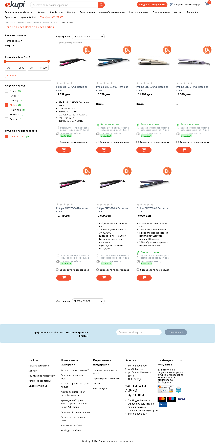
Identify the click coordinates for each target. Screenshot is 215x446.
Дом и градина (161, 12)
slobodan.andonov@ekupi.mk (143, 410)
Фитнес (178, 12)
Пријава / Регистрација (184, 4)
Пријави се (176, 332)
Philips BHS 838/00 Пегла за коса (152, 88)
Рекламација (100, 388)
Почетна (9, 22)
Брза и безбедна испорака (75, 411)
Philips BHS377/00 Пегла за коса (112, 210)
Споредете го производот (72, 141)
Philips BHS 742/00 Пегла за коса (192, 88)
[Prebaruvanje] (101, 5)
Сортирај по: (63, 36)
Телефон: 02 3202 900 (51, 17)
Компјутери (56, 12)
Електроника (87, 12)
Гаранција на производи (106, 378)
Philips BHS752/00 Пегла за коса (152, 210)
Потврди (11, 75)
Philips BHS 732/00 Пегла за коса (112, 88)
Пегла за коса (14, 40)
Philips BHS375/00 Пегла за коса (72, 88)
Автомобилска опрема (112, 12)
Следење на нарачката (152, 4)
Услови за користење (40, 380)
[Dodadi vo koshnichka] (63, 150)
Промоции (10, 17)
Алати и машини (138, 12)
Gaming (71, 12)
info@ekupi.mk (135, 368)
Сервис (97, 383)
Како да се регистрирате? (75, 369)
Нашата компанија (39, 365)
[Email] (139, 332)
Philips (10, 45)
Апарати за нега (50, 22)
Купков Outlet (28, 17)
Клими (41, 12)
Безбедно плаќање (71, 430)
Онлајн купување (38, 385)
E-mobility (192, 12)
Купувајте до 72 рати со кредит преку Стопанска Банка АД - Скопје (74, 403)
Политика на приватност (42, 375)
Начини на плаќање (71, 425)
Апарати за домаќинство (19, 12)
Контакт (33, 370)
